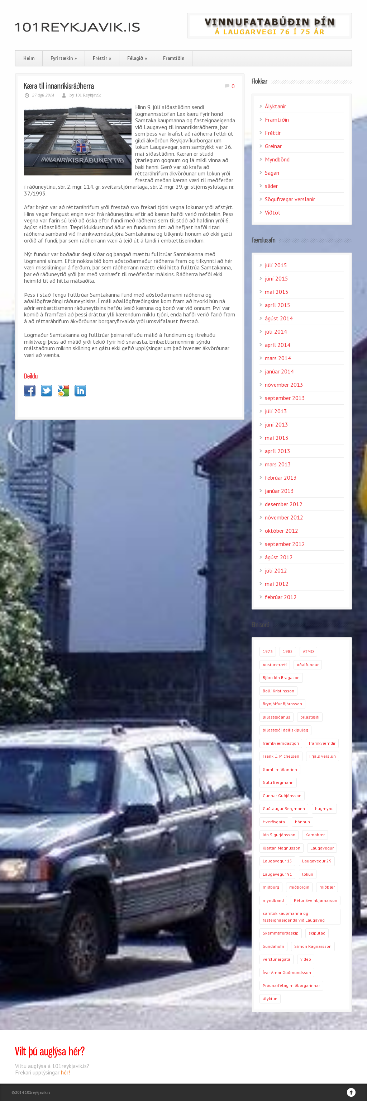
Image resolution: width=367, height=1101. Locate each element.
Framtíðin (173, 58)
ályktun (270, 998)
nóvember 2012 (284, 517)
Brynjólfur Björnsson (282, 703)
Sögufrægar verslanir (290, 199)
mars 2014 (278, 358)
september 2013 (285, 397)
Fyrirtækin (64, 58)
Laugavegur (322, 848)
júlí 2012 (276, 570)
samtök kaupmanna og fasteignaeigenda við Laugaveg (294, 917)
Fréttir (102, 58)
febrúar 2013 (281, 477)
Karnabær (315, 834)
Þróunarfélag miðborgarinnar (291, 985)
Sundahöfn (273, 946)
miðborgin (299, 887)
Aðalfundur (308, 664)
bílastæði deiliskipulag (285, 730)
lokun (307, 874)
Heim (28, 58)
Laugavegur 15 (277, 861)
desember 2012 (283, 504)
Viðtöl (272, 212)
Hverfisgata (274, 821)
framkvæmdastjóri (281, 743)
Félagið (137, 58)
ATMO (308, 651)
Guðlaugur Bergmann (284, 808)
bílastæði (309, 717)
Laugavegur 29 (317, 861)
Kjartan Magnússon (281, 848)
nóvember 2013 (284, 384)
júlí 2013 (276, 411)
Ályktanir (275, 106)
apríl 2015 (277, 305)
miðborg (271, 887)
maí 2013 (277, 437)
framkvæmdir (322, 743)
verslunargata (276, 959)
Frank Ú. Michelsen (281, 756)
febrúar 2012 (281, 597)
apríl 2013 (277, 451)
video (305, 959)
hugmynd (324, 808)
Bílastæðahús (276, 717)
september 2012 (285, 543)
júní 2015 (276, 278)
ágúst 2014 (279, 318)
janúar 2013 (279, 490)
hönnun (302, 821)
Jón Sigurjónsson (279, 834)
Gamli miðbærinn (280, 769)
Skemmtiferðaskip (281, 933)
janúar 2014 (279, 371)
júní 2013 (276, 424)
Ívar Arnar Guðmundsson (287, 972)
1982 (288, 651)
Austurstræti (275, 664)
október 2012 (281, 530)
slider (271, 185)
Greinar (273, 146)
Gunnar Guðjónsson (282, 795)
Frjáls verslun (322, 756)
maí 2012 (277, 583)
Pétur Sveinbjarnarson (315, 900)
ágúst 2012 (279, 557)
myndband (273, 900)
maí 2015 (277, 291)
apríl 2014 (277, 344)
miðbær (327, 887)
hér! (65, 1072)
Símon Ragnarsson (313, 946)
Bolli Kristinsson (278, 690)
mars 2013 (278, 464)
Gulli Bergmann (278, 782)
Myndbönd (277, 159)
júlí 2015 (276, 265)
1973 (268, 651)
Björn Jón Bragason (281, 677)
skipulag (317, 933)
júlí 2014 (276, 331)
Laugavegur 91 (277, 874)
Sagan (272, 172)
